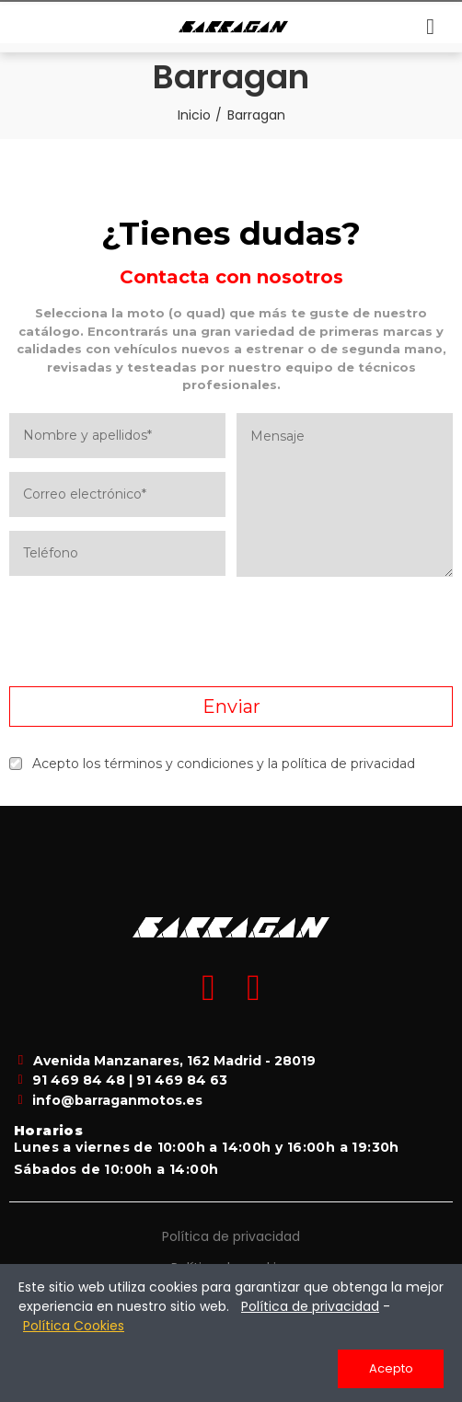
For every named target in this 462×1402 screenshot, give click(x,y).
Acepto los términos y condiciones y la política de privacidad (212, 763)
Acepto (391, 1368)
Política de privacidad (231, 1236)
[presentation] (231, 632)
